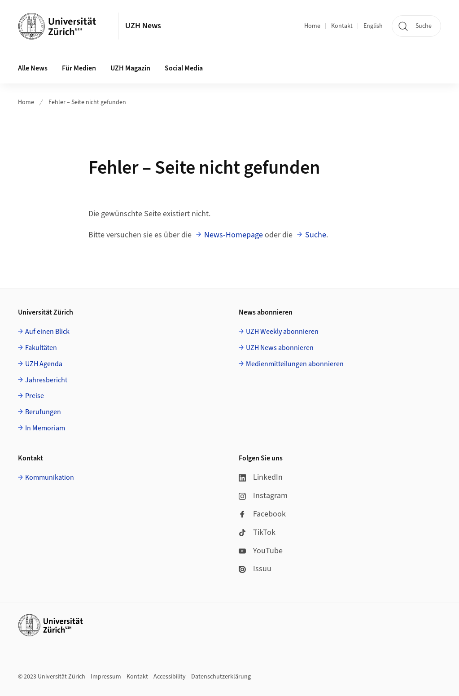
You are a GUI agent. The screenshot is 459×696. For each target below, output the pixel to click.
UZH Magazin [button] (130, 68)
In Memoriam (45, 428)
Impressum (106, 676)
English (373, 26)
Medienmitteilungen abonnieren (295, 364)
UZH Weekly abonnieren (282, 332)
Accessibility (169, 676)
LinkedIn (261, 477)
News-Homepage (233, 235)
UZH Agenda (43, 364)
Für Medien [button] (79, 68)
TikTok (257, 532)
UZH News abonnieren (280, 348)
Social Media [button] (184, 68)
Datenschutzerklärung (221, 676)
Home (312, 26)
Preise (34, 396)
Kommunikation (49, 477)
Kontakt (342, 26)
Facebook (262, 514)
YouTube (261, 550)
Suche (315, 235)
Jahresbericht (46, 380)
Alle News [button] (33, 68)
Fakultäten (41, 348)
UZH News (143, 25)
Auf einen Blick (47, 332)
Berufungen (43, 412)
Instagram (263, 495)
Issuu (255, 568)
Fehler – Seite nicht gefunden (87, 102)
